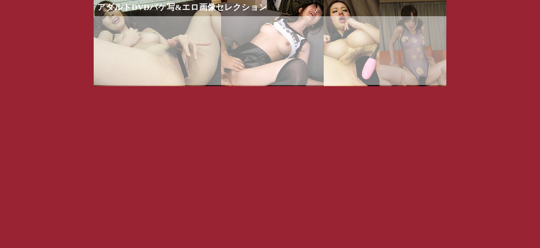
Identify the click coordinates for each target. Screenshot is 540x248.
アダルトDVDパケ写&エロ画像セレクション (182, 7)
